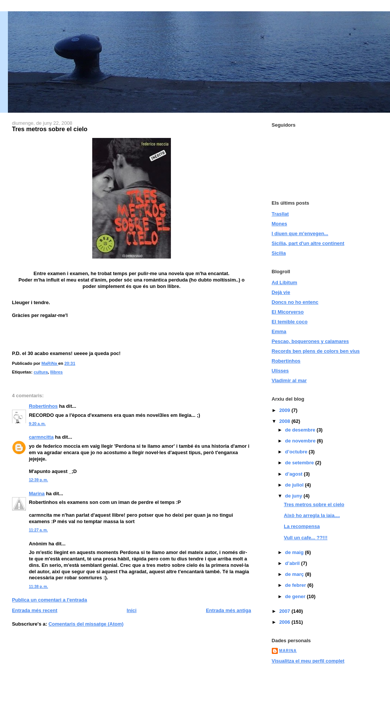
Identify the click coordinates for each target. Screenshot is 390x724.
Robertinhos (43, 406)
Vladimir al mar (289, 380)
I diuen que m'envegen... (300, 233)
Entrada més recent (35, 610)
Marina (37, 493)
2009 (285, 410)
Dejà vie (281, 292)
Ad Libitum (284, 282)
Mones (279, 224)
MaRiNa (288, 651)
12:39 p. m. (38, 480)
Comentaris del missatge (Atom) (86, 624)
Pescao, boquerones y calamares (310, 341)
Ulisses (280, 370)
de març (295, 574)
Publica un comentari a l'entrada (49, 600)
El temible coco (290, 321)
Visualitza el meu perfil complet (308, 661)
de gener (296, 596)
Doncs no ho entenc (295, 302)
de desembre (301, 430)
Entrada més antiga (228, 610)
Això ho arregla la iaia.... (312, 515)
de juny (294, 496)
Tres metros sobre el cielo (314, 504)
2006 (285, 622)
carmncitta (41, 437)
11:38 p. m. (38, 587)
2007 (285, 611)
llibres (56, 372)
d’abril (293, 563)
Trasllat (280, 214)
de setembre (300, 462)
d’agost (294, 474)
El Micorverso (288, 312)
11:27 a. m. (38, 530)
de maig (295, 552)
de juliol (295, 485)
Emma (279, 331)
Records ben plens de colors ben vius (316, 351)
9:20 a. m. (37, 424)
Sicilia (279, 253)
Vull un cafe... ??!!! (306, 537)
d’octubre (297, 452)
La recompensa (302, 526)
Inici (132, 610)
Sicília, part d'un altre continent (308, 243)
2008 (285, 421)
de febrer (296, 585)
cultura (41, 372)
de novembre (301, 441)
